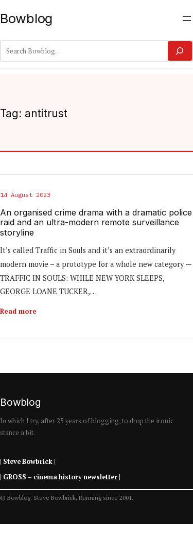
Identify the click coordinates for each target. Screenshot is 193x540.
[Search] (180, 51)
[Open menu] (187, 18)
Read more (18, 311)
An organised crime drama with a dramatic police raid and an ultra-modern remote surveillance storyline (96, 223)
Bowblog (26, 18)
